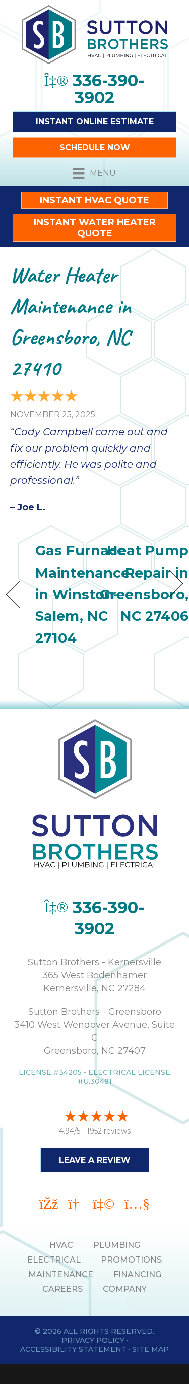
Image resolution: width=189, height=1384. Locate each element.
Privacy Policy (92, 1340)
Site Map (150, 1349)
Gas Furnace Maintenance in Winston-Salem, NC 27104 (82, 594)
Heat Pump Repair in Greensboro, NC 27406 (144, 583)
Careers (62, 1289)
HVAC (61, 1245)
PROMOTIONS (131, 1260)
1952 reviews (109, 1131)
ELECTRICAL (54, 1260)
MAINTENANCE (60, 1274)
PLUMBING (116, 1245)
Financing (137, 1274)
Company (125, 1289)
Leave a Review (95, 1160)
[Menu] (94, 173)
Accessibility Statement (73, 1349)
